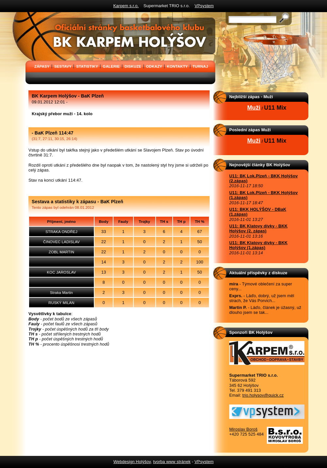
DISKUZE (133, 66)
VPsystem (204, 5)
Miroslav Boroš (243, 429)
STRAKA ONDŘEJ (61, 232)
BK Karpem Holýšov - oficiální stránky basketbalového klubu (27, 14)
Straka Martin (61, 293)
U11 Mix (275, 107)
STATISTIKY (87, 66)
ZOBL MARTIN (61, 252)
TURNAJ (200, 66)
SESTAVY (63, 66)
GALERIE (111, 66)
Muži (253, 107)
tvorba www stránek (172, 461)
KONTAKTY (177, 66)
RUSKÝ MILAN (61, 303)
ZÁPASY (42, 66)
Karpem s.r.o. (126, 5)
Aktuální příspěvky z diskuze (258, 272)
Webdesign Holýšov (132, 461)
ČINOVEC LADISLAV (61, 242)
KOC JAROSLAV (61, 272)
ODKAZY (154, 66)
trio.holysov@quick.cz (263, 395)
